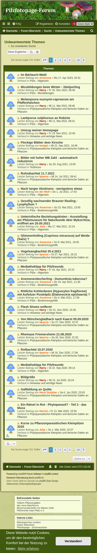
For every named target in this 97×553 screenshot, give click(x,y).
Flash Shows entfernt (36, 306)
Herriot (43, 411)
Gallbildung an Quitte (36, 389)
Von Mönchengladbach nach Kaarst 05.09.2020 (55, 319)
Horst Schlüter (48, 392)
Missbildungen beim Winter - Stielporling (50, 87)
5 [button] (69, 60)
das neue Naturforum (28, 505)
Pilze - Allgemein (39, 80)
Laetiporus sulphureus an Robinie (45, 118)
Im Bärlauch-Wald (33, 74)
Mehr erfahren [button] (28, 548)
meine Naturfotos (26, 525)
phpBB (21, 474)
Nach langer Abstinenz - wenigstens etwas (51, 188)
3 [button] (60, 60)
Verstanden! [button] (73, 541)
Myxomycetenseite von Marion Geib (35, 508)
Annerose (45, 77)
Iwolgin (43, 145)
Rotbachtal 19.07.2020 (37, 349)
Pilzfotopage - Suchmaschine (32, 527)
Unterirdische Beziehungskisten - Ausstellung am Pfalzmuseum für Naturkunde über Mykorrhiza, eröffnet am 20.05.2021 (53, 220)
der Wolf (44, 191)
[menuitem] (16, 23)
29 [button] (78, 60)
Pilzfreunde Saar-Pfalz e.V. (30, 510)
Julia (42, 226)
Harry (42, 90)
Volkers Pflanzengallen (28, 503)
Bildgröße (28, 377)
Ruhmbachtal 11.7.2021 (38, 173)
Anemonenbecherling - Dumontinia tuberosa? (54, 279)
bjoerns (44, 176)
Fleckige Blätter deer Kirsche (42, 142)
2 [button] (55, 60)
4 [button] (65, 60)
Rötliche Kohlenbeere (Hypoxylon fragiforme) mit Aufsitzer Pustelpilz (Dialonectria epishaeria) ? (53, 292)
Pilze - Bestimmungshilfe (44, 210)
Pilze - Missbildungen (42, 93)
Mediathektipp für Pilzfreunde (42, 266)
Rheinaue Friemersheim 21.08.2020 (46, 334)
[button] (44, 60)
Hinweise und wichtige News (46, 136)
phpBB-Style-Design (48, 481)
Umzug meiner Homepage (39, 130)
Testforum (35, 167)
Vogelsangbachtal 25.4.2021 (41, 251)
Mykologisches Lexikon (29, 522)
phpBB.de (39, 478)
